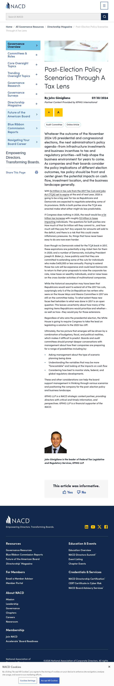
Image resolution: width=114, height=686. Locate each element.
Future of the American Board (19, 114)
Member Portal (14, 583)
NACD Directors (82, 554)
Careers (10, 617)
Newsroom (12, 621)
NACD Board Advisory (86, 587)
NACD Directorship (87, 578)
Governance (13, 608)
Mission (10, 599)
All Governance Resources (30, 26)
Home (9, 26)
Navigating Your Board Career (18, 142)
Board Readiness (22, 641)
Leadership (12, 603)
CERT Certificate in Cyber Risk (85, 583)
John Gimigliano (59, 98)
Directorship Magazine (59, 26)
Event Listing (76, 559)
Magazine (19, 563)
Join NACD (11, 636)
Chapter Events (77, 563)
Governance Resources (19, 550)
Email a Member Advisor (19, 578)
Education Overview (80, 550)
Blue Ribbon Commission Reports (16, 128)
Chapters (11, 612)
